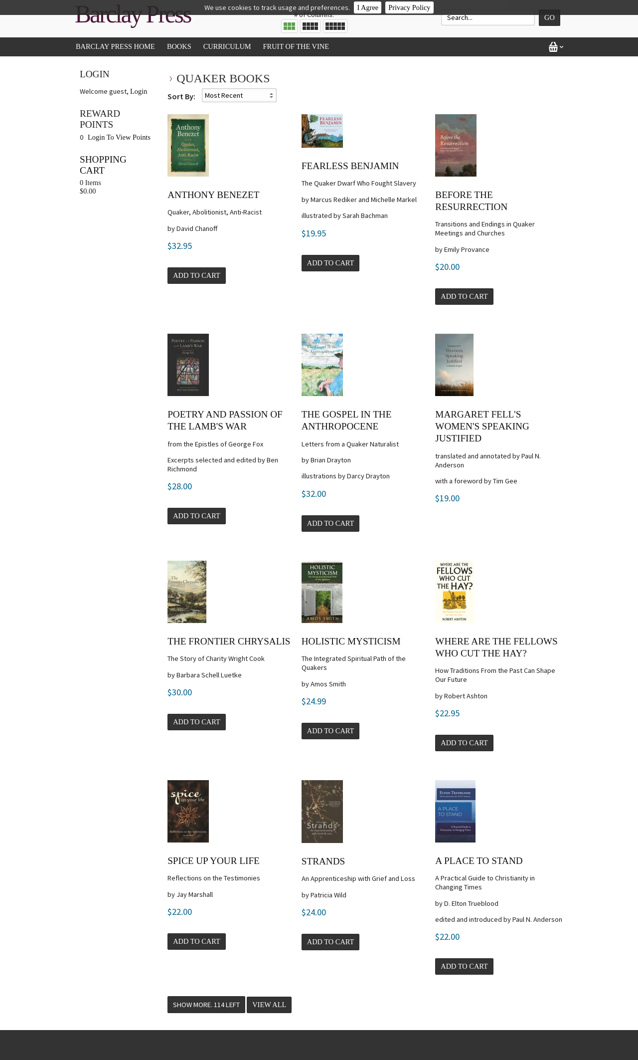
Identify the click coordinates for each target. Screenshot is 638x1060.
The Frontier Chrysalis (228, 641)
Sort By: (181, 96)
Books (179, 46)
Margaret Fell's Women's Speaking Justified (482, 426)
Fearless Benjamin (350, 166)
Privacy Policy (409, 7)
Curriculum (227, 46)
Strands (323, 861)
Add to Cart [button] (196, 275)
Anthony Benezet (213, 195)
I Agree (367, 7)
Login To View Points (119, 137)
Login (138, 91)
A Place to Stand (478, 860)
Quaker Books (223, 78)
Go (549, 17)
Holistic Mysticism (351, 641)
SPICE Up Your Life (213, 860)
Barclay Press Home (115, 46)
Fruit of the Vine (296, 46)
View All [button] (269, 1005)
